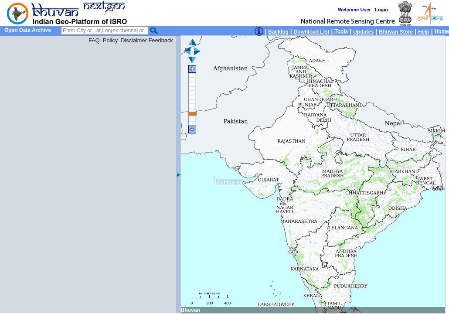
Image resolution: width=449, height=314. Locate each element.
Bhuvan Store (396, 32)
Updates (363, 32)
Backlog (278, 32)
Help (423, 32)
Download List (312, 32)
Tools (341, 31)
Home (442, 31)
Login (381, 9)
